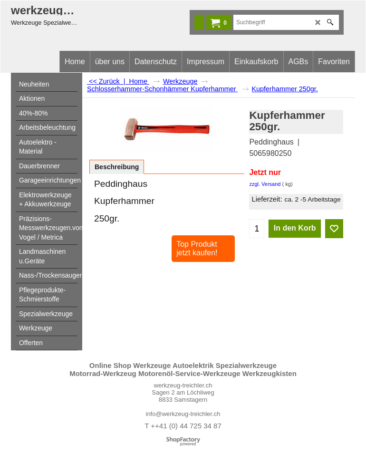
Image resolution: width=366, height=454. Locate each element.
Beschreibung (117, 167)
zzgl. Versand (264, 184)
